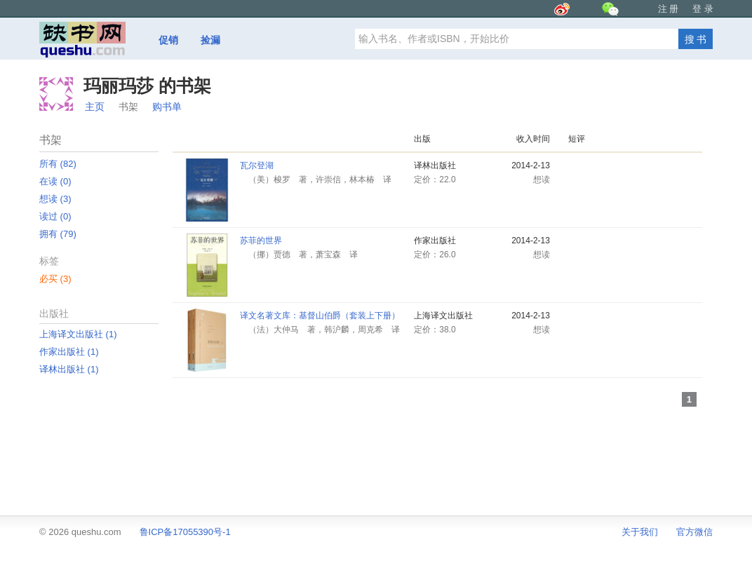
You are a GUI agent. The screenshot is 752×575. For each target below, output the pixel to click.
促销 (168, 40)
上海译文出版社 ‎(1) (78, 334)
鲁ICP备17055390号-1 (185, 532)
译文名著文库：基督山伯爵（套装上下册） (320, 315)
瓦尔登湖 (257, 165)
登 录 (702, 9)
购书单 (167, 106)
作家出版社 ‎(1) (69, 351)
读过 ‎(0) (55, 216)
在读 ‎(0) (55, 181)
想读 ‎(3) (55, 199)
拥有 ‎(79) (57, 234)
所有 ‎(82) (57, 163)
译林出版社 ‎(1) (69, 369)
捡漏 (210, 40)
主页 (95, 106)
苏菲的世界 (261, 240)
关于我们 (640, 532)
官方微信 (694, 532)
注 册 (668, 9)
